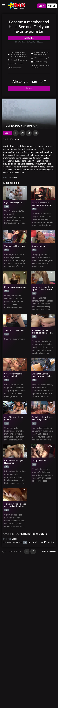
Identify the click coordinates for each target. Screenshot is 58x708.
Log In (41, 6)
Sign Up (51, 6)
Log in (29, 88)
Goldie (14, 177)
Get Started (29, 38)
